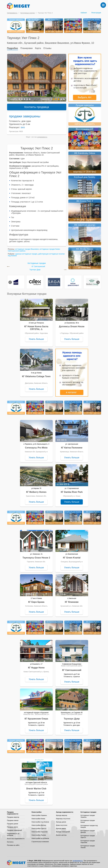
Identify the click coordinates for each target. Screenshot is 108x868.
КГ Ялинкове (72, 600)
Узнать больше (36, 337)
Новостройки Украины (39, 814)
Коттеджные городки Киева (88, 819)
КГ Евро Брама (36, 600)
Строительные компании (40, 840)
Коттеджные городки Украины (88, 814)
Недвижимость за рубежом (13, 832)
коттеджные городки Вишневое (27, 247)
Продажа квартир (13, 815)
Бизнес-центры (61, 833)
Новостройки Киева (38, 817)
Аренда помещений (63, 830)
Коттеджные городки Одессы (88, 835)
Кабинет (84, 13)
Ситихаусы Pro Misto (36, 446)
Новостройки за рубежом (40, 836)
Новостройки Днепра (39, 823)
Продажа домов (12, 822)
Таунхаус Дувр (34, 268)
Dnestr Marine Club (36, 787)
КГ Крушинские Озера (36, 717)
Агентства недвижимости (16, 837)
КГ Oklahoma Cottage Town (36, 375)
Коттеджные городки (27, 13)
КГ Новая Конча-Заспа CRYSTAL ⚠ (36, 326)
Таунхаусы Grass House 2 (36, 556)
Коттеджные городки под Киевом (89, 824)
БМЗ (23, 126)
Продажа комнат (13, 819)
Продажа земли (12, 825)
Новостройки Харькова (40, 830)
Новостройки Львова (39, 833)
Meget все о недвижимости (16, 861)
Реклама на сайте (13, 843)
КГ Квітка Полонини (71, 446)
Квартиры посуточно (63, 817)
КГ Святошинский (38, 265)
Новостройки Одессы (39, 827)
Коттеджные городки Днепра (88, 829)
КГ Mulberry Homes (36, 490)
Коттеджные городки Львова (88, 845)
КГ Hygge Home (36, 666)
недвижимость (42, 135)
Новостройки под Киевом (40, 820)
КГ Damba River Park (72, 490)
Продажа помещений (14, 828)
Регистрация (96, 13)
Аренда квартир (61, 814)
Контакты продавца (36, 105)
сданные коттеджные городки (26, 252)
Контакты (10, 840)
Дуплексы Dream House (71, 325)
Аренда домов (61, 820)
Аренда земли (61, 827)
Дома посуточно (61, 823)
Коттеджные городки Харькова (88, 840)
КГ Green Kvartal (71, 556)
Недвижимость (12, 13)
